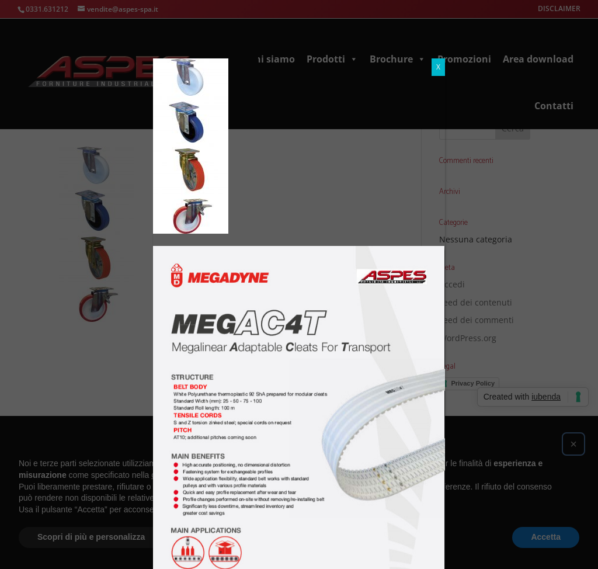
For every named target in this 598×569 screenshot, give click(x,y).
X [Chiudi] (438, 67)
